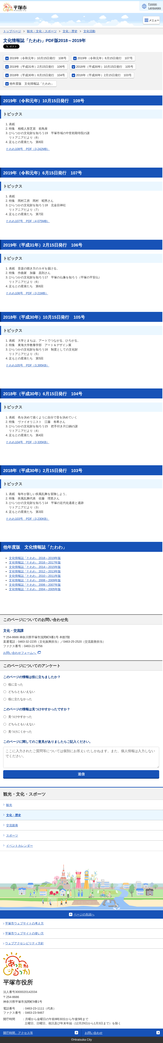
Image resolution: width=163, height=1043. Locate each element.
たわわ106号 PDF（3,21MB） (27, 293)
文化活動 (89, 31)
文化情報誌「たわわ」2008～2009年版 (35, 580)
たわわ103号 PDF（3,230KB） (27, 518)
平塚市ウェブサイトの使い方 (24, 933)
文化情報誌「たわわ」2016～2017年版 (35, 562)
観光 (9, 805)
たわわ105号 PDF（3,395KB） (27, 365)
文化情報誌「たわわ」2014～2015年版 (35, 567)
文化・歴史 (70, 31)
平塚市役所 (18, 982)
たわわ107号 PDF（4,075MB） (28, 221)
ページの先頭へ (84, 914)
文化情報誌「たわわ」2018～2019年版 (35, 558)
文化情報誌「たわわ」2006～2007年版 (35, 584)
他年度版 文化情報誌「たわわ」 (32, 83)
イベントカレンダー (19, 845)
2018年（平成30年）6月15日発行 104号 (37, 75)
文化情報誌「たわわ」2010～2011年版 (35, 576)
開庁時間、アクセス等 (18, 1033)
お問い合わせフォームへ (22, 653)
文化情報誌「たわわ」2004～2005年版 (35, 589)
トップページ (12, 31)
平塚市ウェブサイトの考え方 (24, 923)
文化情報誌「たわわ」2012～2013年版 (35, 571)
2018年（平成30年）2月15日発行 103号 (103, 75)
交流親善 (12, 825)
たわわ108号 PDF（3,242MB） (28, 149)
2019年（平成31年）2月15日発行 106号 (37, 66)
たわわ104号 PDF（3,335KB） (27, 442)
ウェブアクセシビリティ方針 (24, 943)
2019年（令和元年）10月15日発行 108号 (38, 58)
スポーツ (12, 835)
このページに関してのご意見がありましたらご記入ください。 (47, 741)
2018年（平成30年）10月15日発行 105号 (104, 66)
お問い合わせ (94, 1033)
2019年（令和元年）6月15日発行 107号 (105, 58)
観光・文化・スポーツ (42, 31)
